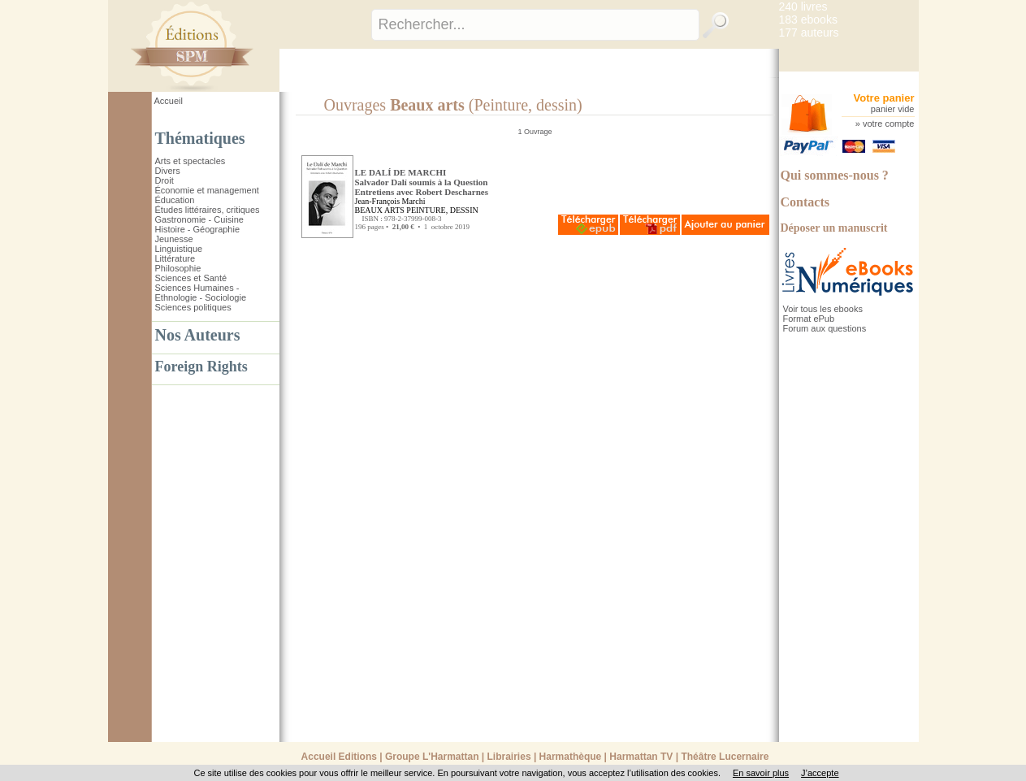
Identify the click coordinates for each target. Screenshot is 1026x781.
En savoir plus (761, 773)
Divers (167, 171)
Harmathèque (570, 756)
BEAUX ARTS (380, 210)
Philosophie (178, 268)
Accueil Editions (339, 756)
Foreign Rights (201, 366)
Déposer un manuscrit (834, 228)
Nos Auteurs (197, 335)
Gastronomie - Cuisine (199, 219)
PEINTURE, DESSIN (442, 210)
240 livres (803, 6)
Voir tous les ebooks (823, 309)
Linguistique (179, 249)
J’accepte (819, 773)
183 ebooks (808, 19)
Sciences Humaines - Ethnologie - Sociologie (201, 292)
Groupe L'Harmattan (432, 756)
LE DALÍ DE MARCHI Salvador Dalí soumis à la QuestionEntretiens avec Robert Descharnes (421, 182)
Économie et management (207, 190)
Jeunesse (174, 239)
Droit (164, 180)
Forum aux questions (825, 328)
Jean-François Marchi (390, 201)
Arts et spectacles (190, 161)
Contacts (805, 202)
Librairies (509, 756)
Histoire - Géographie (197, 229)
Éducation (175, 200)
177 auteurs (809, 32)
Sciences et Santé (191, 278)
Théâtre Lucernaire (724, 756)
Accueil (168, 101)
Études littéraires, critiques (207, 210)
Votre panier (884, 98)
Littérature (175, 258)
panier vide (893, 109)
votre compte (889, 123)
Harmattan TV (641, 756)
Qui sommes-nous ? (835, 175)
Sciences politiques (193, 307)
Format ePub (809, 318)
